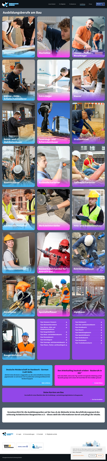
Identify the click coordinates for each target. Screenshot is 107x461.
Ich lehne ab (92, 455)
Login (18, 434)
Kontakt (40, 434)
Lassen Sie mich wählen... (78, 455)
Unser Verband (51, 4)
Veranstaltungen (28, 434)
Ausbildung (82, 4)
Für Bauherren (72, 4)
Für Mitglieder (62, 4)
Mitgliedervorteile (51, 434)
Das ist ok (100, 455)
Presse (90, 4)
